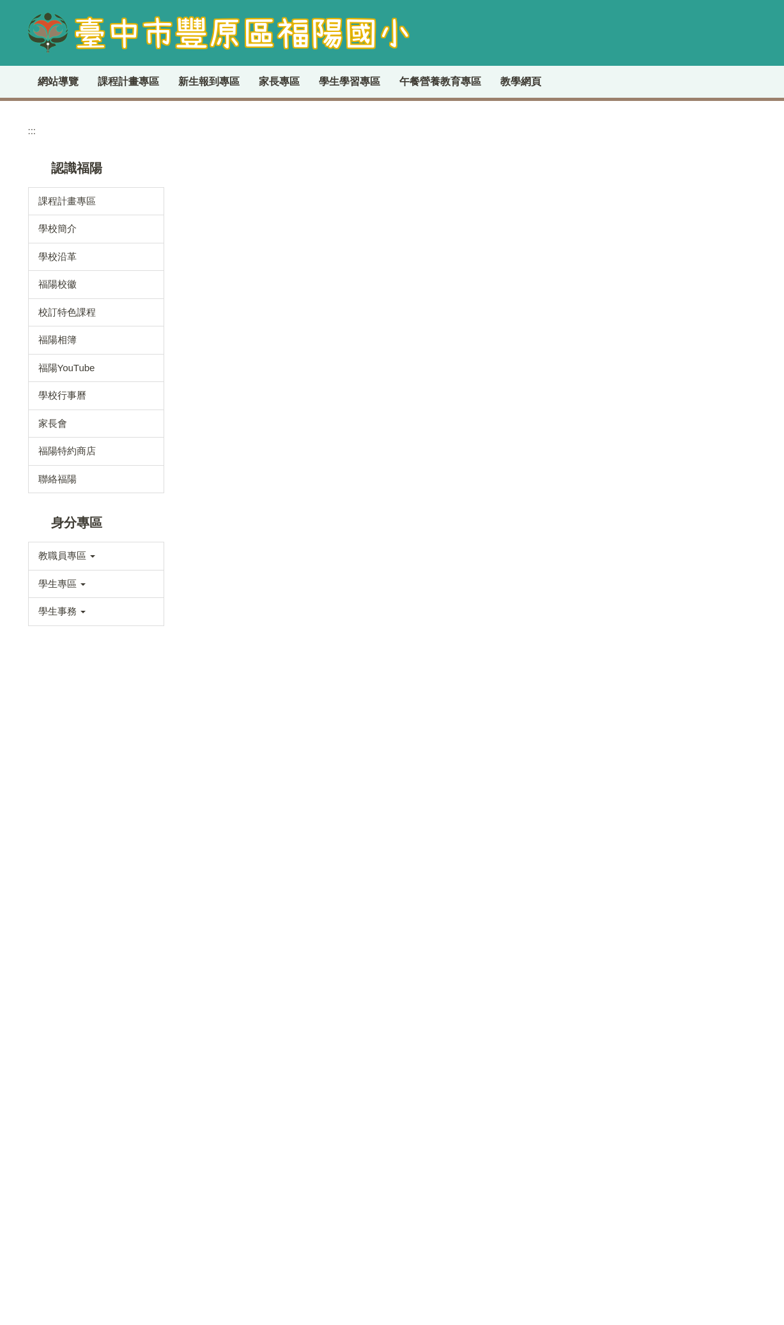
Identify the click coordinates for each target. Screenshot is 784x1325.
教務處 (52, 800)
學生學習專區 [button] (428, 81)
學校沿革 (57, 340)
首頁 (202, 263)
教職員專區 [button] (66, 640)
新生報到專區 (287, 81)
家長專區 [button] (357, 81)
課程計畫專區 (207, 81)
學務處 (52, 828)
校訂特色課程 (67, 396)
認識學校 (245, 263)
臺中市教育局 (660, 374)
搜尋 (736, 282)
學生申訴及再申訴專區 (523, 1288)
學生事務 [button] (62, 696)
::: (43, 81)
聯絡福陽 (57, 563)
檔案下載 (57, 967)
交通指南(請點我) (244, 1143)
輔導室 (52, 883)
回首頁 (142, 81)
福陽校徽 (57, 369)
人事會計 (57, 939)
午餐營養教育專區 (519, 81)
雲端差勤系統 (660, 353)
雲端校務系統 (660, 417)
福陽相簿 (57, 424)
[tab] (702, 172)
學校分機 (298, 263)
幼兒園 (52, 912)
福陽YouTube (66, 452)
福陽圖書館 (656, 460)
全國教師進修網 (665, 439)
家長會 (52, 507)
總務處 (52, 856)
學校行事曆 (62, 480)
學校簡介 (57, 313)
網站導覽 (86, 81)
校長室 (52, 772)
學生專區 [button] (62, 667)
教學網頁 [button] (599, 81)
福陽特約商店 (67, 535)
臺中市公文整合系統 (675, 396)
